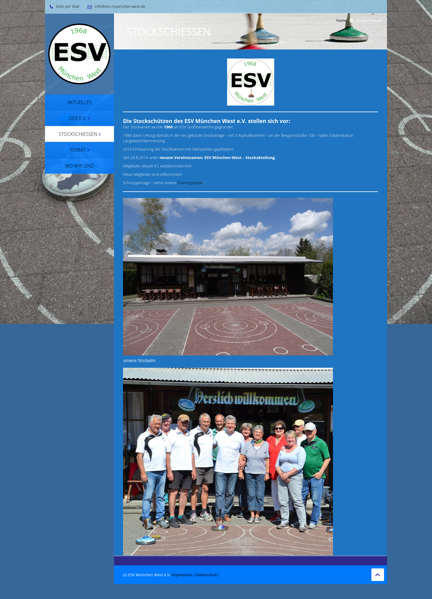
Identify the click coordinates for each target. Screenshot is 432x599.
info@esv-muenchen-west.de (115, 6)
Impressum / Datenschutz (195, 574)
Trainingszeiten (190, 182)
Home (341, 20)
